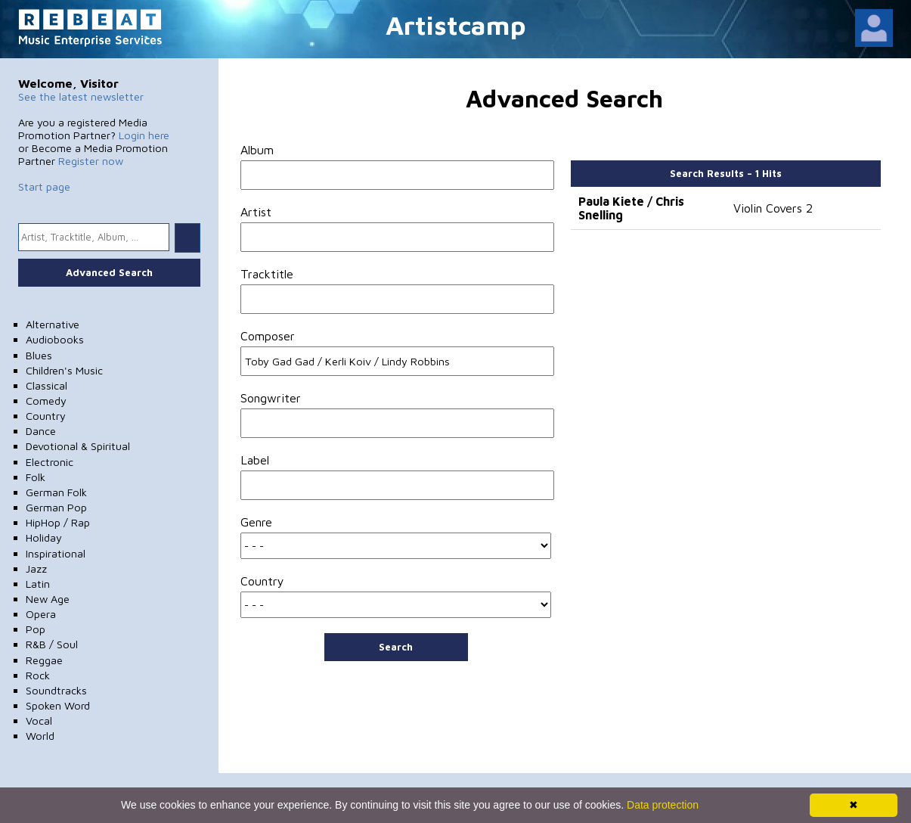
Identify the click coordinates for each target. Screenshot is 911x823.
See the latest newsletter (81, 96)
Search (396, 647)
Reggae (44, 660)
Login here (144, 135)
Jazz (36, 568)
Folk (35, 477)
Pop (35, 629)
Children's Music (64, 370)
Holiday (44, 537)
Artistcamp (456, 24)
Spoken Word (58, 705)
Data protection (663, 805)
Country (46, 415)
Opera (41, 613)
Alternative (52, 324)
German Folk (56, 492)
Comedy (46, 400)
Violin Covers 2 (773, 208)
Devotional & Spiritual (78, 445)
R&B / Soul (52, 644)
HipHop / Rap (58, 522)
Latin (38, 583)
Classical (46, 385)
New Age (48, 598)
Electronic (49, 461)
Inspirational (55, 553)
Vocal (39, 720)
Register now (90, 160)
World (40, 735)
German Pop (56, 507)
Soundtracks (56, 690)
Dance (41, 430)
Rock (38, 675)
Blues (39, 355)
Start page (44, 186)
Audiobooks (55, 339)
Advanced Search (109, 272)
